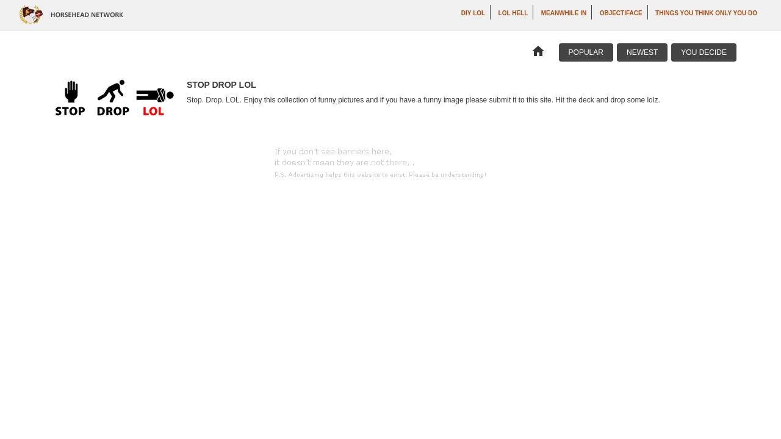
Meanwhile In (563, 13)
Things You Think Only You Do (706, 13)
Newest (642, 52)
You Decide (704, 52)
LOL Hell (513, 13)
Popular (586, 52)
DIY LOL (473, 13)
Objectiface (621, 13)
